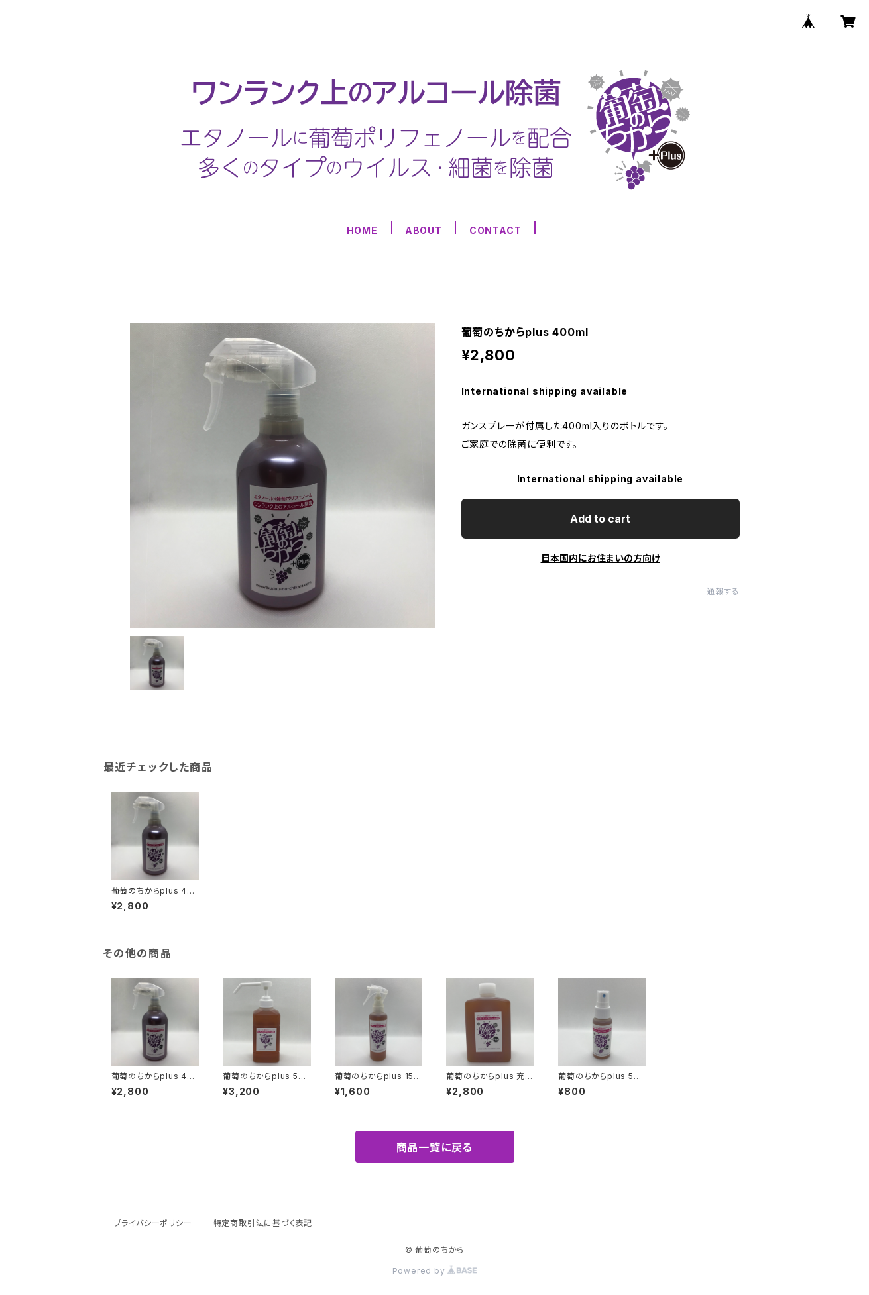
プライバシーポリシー (153, 1223)
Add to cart (600, 518)
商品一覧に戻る (434, 1147)
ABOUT (423, 230)
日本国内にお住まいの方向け (600, 558)
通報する (723, 591)
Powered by (434, 1271)
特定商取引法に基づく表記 (263, 1223)
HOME (362, 230)
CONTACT (495, 230)
